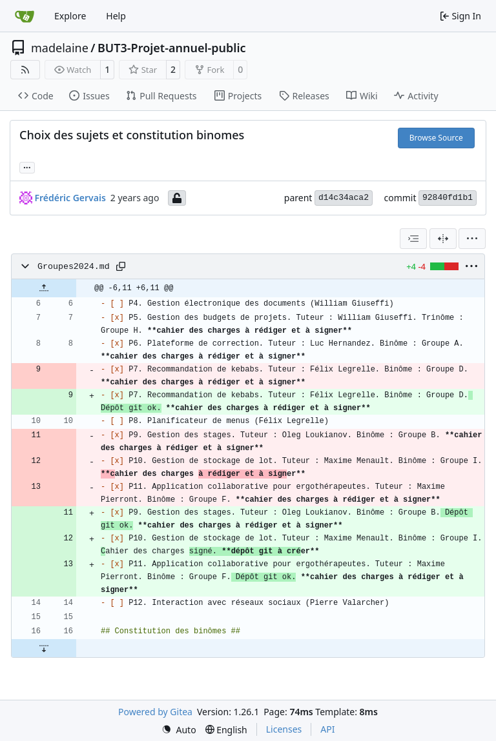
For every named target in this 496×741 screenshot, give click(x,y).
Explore (70, 16)
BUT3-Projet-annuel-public (172, 47)
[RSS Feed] (25, 69)
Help (116, 16)
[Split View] (443, 238)
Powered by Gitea (155, 712)
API (327, 729)
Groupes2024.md (73, 267)
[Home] (24, 16)
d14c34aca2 (343, 198)
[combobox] (413, 238)
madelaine (59, 47)
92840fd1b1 (447, 198)
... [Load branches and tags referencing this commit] (27, 166)
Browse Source (436, 137)
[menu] (472, 238)
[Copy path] (121, 266)
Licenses (284, 729)
